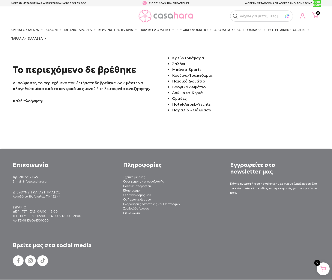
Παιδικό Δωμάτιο (157, 30)
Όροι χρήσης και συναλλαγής (143, 181)
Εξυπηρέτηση (132, 190)
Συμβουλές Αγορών (136, 208)
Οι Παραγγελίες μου (137, 199)
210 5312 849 (157, 3)
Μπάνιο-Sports (80, 30)
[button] (235, 16)
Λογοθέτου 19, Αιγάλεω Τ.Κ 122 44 (37, 196)
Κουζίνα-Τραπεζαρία (117, 30)
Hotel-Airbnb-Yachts (289, 30)
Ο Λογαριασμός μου (137, 195)
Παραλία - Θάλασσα (29, 38)
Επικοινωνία (131, 213)
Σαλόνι (53, 30)
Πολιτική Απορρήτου (137, 186)
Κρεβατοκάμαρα (27, 30)
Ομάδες (256, 30)
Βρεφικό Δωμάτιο (194, 30)
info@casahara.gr (35, 181)
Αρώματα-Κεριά (229, 30)
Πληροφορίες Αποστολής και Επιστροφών (151, 204)
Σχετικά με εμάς (134, 177)
